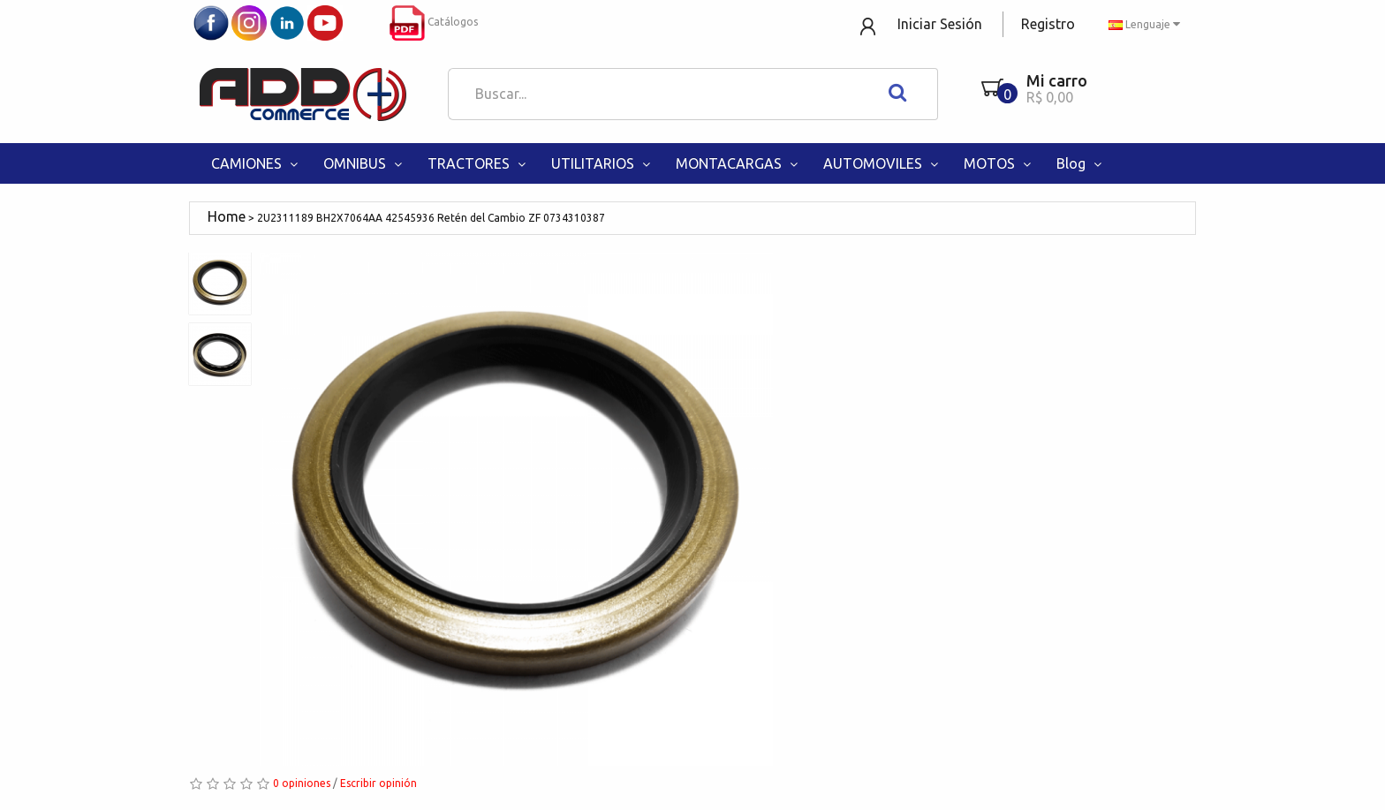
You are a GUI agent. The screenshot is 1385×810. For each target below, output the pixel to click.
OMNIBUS (364, 163)
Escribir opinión (378, 783)
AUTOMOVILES (882, 163)
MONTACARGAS (738, 163)
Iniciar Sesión (939, 24)
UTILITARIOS (602, 163)
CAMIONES (256, 163)
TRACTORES (478, 163)
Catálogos (434, 21)
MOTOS (999, 163)
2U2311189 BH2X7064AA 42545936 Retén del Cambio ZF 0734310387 (431, 217)
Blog (1080, 163)
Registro (1048, 24)
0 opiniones (301, 783)
